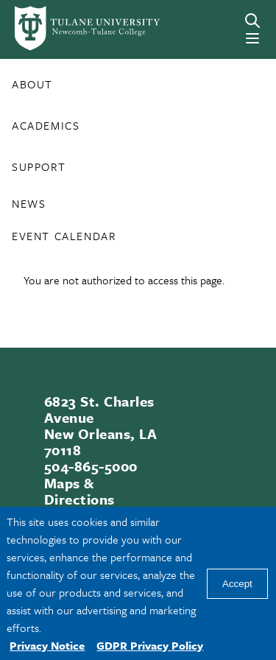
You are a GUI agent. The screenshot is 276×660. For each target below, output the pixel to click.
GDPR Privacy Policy (149, 645)
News (29, 203)
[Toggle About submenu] (60, 90)
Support (39, 166)
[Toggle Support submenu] (73, 172)
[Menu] (252, 38)
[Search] (252, 20)
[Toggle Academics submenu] (86, 131)
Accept (237, 583)
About (32, 84)
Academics (45, 125)
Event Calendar (64, 236)
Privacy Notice (47, 645)
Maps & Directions (79, 491)
